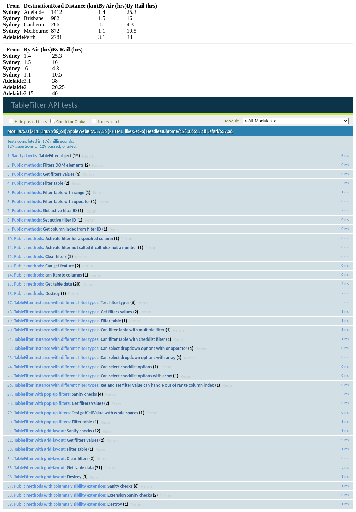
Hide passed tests (31, 121)
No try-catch (109, 121)
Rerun (87, 155)
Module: (233, 120)
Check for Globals (72, 121)
